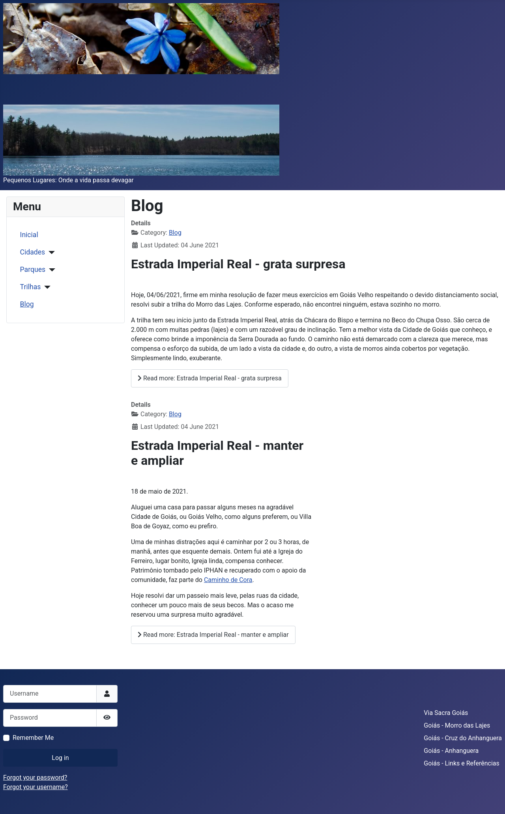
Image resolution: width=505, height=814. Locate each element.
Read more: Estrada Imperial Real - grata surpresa (210, 378)
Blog (27, 304)
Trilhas (30, 287)
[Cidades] (50, 252)
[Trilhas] (45, 287)
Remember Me (33, 737)
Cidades (32, 252)
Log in (60, 758)
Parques (32, 269)
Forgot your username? (35, 787)
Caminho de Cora (228, 580)
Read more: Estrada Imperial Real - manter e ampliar (213, 634)
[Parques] (50, 269)
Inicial (29, 235)
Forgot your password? (35, 777)
